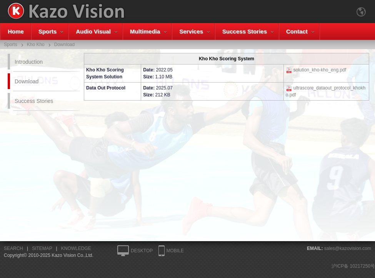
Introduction (29, 62)
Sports (47, 31)
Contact (297, 31)
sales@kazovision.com (347, 248)
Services (191, 31)
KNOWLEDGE (76, 248)
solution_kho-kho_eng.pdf (319, 70)
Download (26, 81)
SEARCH (13, 248)
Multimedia (145, 31)
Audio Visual (93, 31)
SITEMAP (42, 248)
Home (16, 31)
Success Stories (244, 31)
